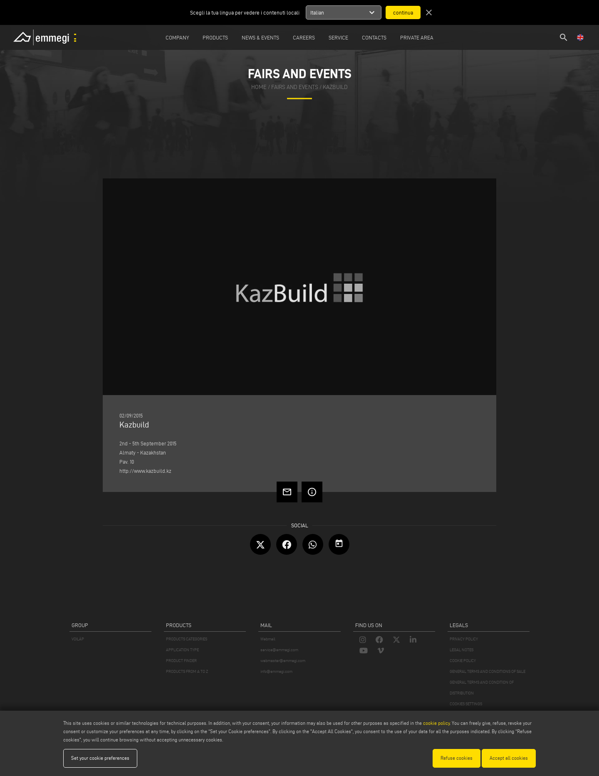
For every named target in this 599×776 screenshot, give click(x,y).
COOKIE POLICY (463, 660)
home (259, 87)
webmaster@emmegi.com (282, 660)
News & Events (260, 37)
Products (215, 37)
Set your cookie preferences (100, 758)
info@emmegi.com (276, 671)
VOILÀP (78, 639)
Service (338, 37)
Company (177, 37)
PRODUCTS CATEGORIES (186, 639)
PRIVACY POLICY (464, 639)
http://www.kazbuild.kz (145, 471)
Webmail (267, 639)
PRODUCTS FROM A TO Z (187, 671)
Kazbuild (335, 87)
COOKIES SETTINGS (466, 704)
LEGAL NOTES (461, 649)
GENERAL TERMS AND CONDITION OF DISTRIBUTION (482, 687)
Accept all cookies (509, 758)
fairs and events (294, 87)
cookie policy (436, 723)
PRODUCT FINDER (181, 660)
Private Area (416, 37)
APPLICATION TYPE (182, 649)
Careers (304, 37)
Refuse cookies (457, 758)
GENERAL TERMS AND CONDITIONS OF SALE (487, 671)
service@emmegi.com (279, 649)
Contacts (374, 37)
